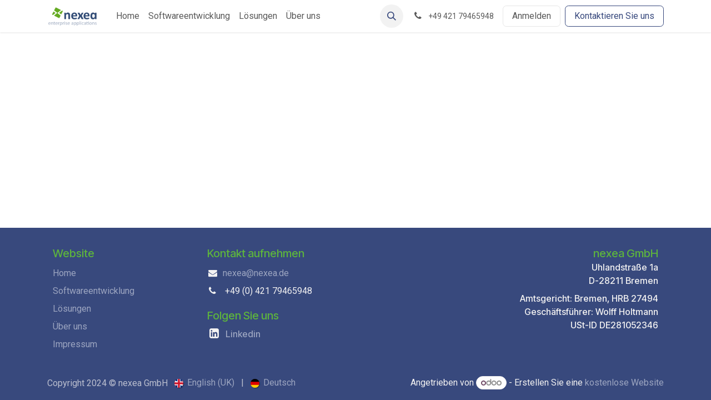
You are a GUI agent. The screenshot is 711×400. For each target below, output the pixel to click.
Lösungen (72, 308)
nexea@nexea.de (256, 273)
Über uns (70, 326)
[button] (391, 16)
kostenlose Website (624, 382)
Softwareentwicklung (93, 291)
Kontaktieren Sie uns (614, 16)
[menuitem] (128, 16)
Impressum (75, 344)
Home (64, 273)
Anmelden (531, 16)
